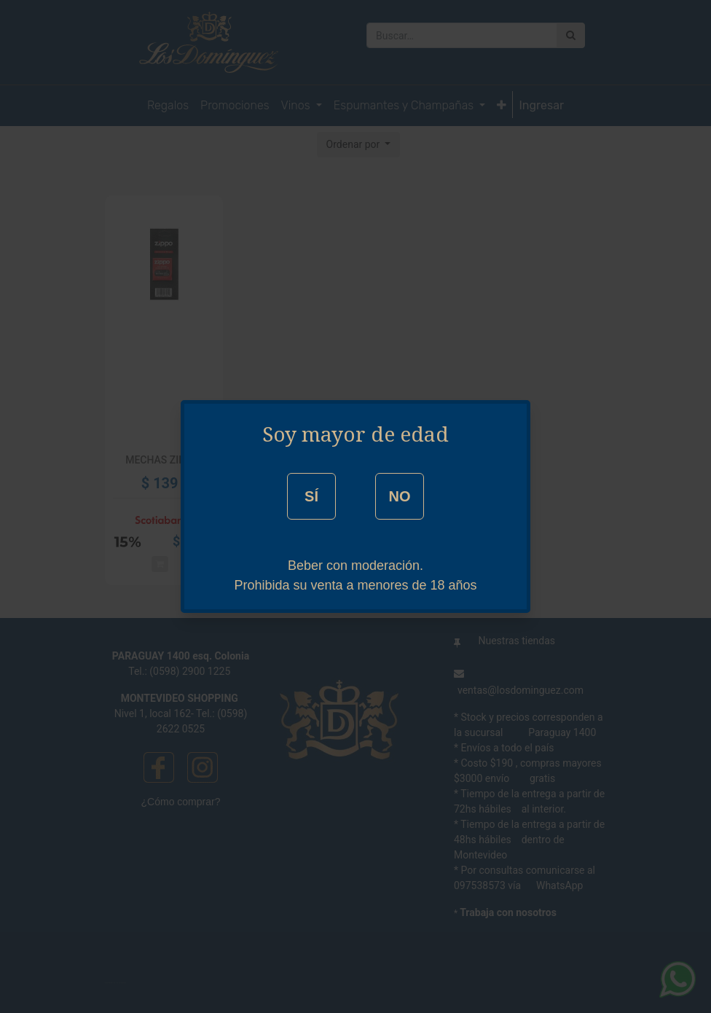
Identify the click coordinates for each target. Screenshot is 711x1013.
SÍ (311, 496)
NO (399, 496)
